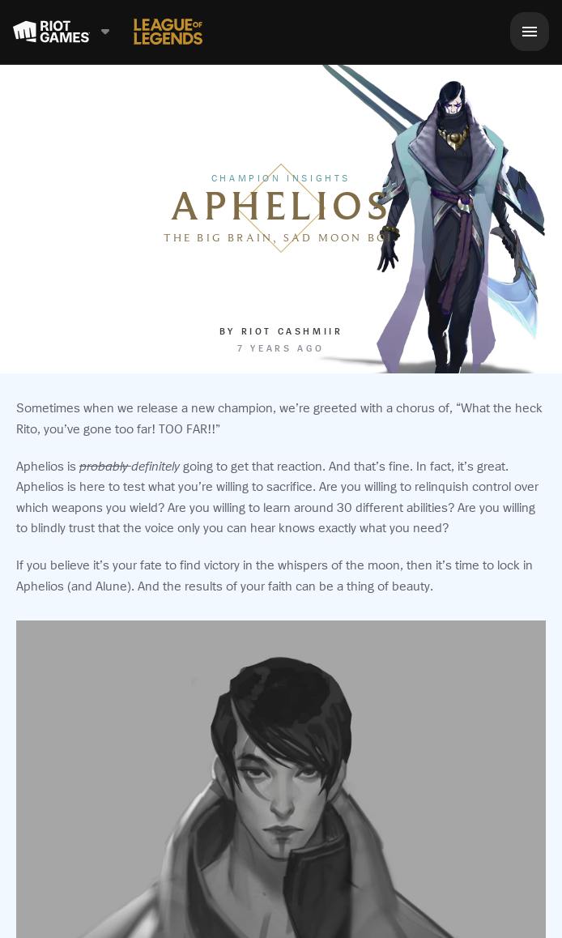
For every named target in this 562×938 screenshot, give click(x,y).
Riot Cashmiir (292, 331)
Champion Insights (281, 178)
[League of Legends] (168, 31)
